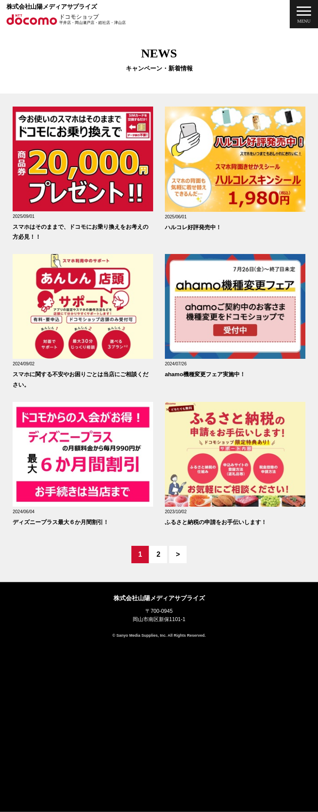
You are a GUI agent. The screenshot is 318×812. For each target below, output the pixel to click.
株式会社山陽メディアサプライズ (52, 6)
